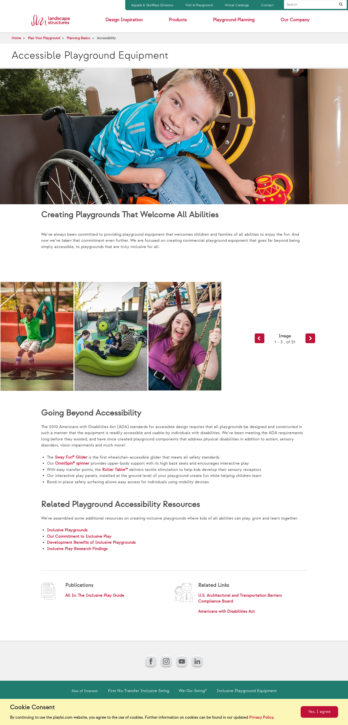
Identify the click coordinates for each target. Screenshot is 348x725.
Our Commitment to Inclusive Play (79, 536)
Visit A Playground (199, 5)
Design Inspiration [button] (124, 20)
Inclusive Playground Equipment (247, 690)
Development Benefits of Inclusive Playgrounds (91, 542)
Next (310, 338)
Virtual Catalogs (237, 5)
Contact (267, 5)
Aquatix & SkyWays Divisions (152, 5)
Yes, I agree (319, 711)
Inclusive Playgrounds (67, 530)
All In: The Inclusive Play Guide (94, 595)
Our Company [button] (295, 20)
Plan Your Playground (44, 38)
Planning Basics (78, 38)
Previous (259, 338)
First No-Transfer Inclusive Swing (138, 690)
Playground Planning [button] (233, 20)
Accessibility (106, 38)
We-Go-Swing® (193, 690)
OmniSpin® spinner (72, 463)
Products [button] (178, 20)
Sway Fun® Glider (71, 457)
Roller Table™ (115, 469)
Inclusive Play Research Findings (77, 548)
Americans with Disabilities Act (226, 611)
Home (16, 38)
